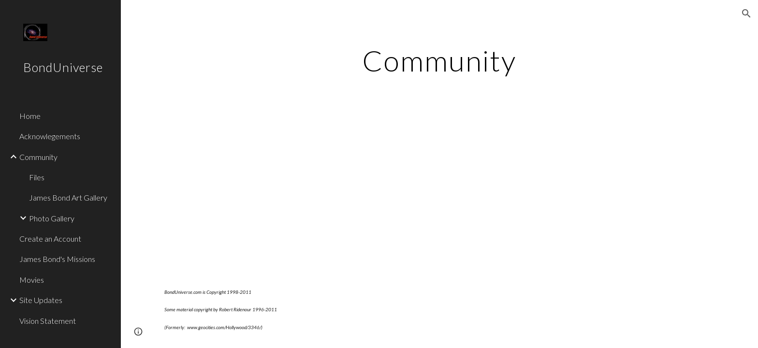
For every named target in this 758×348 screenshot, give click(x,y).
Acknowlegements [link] (49, 136)
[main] (439, 60)
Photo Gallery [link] (51, 218)
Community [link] (38, 156)
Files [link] (36, 177)
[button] (746, 13)
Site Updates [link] (40, 299)
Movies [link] (31, 279)
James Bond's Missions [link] (57, 258)
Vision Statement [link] (47, 320)
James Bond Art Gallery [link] (68, 197)
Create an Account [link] (50, 238)
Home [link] (30, 115)
